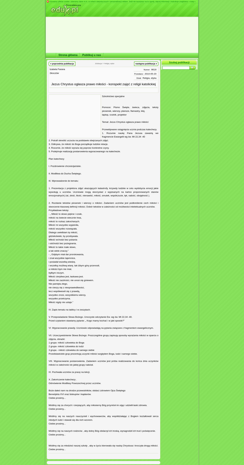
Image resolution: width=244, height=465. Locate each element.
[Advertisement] (74, 116)
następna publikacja (146, 63)
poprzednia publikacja (62, 63)
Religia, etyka (149, 78)
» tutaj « (192, 2)
